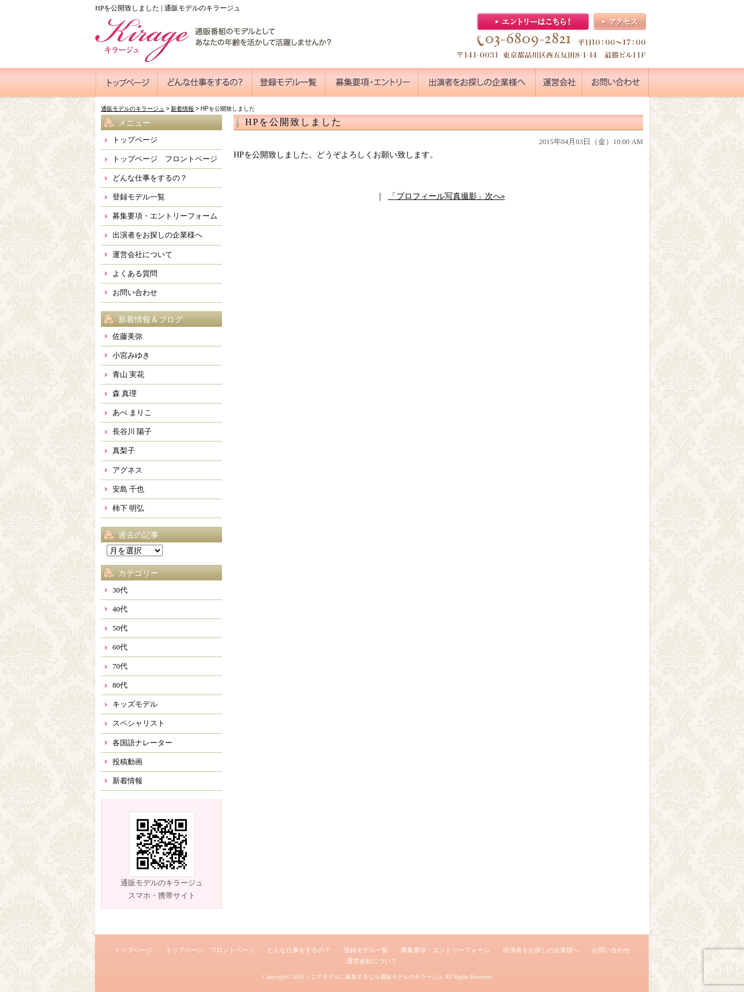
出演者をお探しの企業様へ (157, 235)
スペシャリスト (138, 723)
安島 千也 (128, 489)
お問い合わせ (134, 292)
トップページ (134, 139)
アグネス (127, 470)
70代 (119, 666)
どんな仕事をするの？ (149, 177)
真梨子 (123, 450)
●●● (127, 82)
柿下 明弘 (128, 508)
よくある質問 (134, 273)
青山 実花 (128, 374)
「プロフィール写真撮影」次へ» (446, 196)
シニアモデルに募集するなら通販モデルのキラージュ (374, 977)
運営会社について (142, 254)
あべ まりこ (132, 412)
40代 (119, 609)
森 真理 (124, 393)
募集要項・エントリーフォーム (164, 216)
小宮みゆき (131, 355)
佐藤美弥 (127, 336)
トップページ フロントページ (164, 158)
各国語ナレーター (142, 742)
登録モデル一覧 (138, 197)
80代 (119, 685)
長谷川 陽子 (132, 431)
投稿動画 (127, 761)
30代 (119, 590)
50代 (119, 628)
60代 (119, 647)
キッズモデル (134, 704)
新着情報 (127, 780)
